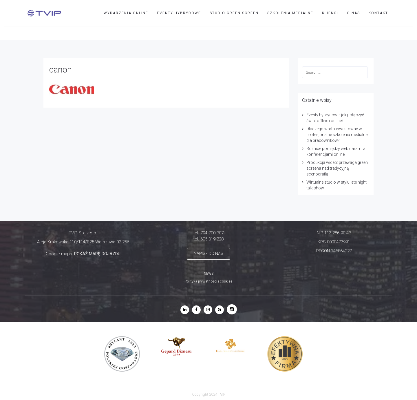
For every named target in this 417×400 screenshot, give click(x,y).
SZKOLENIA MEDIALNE (290, 13)
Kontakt (378, 13)
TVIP (391, 33)
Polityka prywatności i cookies (209, 281)
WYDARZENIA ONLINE (126, 13)
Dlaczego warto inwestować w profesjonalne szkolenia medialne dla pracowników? (336, 134)
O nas (353, 13)
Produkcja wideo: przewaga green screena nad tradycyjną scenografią (337, 168)
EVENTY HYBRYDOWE (179, 13)
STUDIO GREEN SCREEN (234, 13)
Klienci (330, 13)
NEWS (208, 274)
